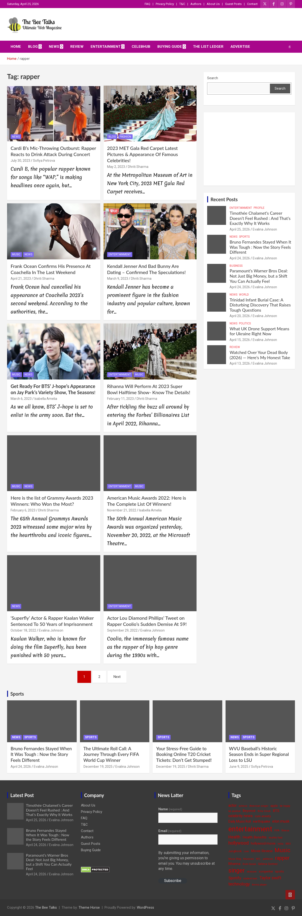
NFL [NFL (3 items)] (258, 858)
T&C (182, 4)
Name (170, 809)
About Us (213, 4)
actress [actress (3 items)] (243, 805)
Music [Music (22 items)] (282, 850)
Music (16, 254)
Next (117, 677)
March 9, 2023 (117, 278)
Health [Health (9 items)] (234, 836)
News (54, 46)
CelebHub (141, 46)
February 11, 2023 (120, 399)
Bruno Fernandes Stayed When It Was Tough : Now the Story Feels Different (260, 247)
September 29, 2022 (122, 630)
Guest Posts (233, 4)
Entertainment (106, 46)
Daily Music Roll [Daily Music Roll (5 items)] (239, 821)
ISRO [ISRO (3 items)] (288, 843)
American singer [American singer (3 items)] (258, 805)
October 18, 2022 (23, 630)
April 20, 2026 (240, 316)
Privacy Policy (165, 4)
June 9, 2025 (238, 766)
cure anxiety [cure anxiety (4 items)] (263, 816)
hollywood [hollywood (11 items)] (238, 843)
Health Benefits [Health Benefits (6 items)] (255, 837)
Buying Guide (169, 46)
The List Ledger (208, 46)
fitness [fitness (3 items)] (285, 830)
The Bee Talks (46, 907)
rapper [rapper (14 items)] (282, 858)
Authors (195, 4)
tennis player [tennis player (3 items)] (259, 884)
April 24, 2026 (240, 258)
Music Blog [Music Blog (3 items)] (234, 858)
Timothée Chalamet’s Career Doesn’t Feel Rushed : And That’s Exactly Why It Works (260, 218)
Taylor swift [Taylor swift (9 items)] (270, 877)
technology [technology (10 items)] (239, 884)
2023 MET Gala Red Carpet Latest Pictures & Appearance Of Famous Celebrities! (142, 154)
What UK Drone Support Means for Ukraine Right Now (259, 331)
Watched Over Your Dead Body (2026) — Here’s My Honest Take (260, 355)
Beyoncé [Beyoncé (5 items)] (249, 811)
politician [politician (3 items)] (268, 858)
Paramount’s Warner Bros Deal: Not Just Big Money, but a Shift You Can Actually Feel (259, 276)
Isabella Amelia (45, 399)
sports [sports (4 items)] (279, 871)
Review (77, 46)
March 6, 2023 (21, 399)
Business (236, 265)
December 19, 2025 (98, 766)
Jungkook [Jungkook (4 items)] (235, 851)
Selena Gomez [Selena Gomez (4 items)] (268, 864)
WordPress (145, 907)
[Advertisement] (249, 149)
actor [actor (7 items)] (232, 805)
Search (212, 78)
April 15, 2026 (240, 340)
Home (16, 46)
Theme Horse (89, 907)
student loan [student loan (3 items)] (250, 878)
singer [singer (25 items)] (236, 870)
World (244, 294)
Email (169, 831)
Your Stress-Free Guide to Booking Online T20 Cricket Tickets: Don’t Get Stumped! (184, 754)
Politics (245, 323)
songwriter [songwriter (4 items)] (266, 871)
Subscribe (172, 880)
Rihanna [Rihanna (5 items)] (234, 864)
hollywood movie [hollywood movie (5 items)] (263, 843)
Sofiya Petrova (44, 160)
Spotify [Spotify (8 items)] (234, 878)
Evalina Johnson (51, 630)
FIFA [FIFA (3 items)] (276, 830)
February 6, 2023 (23, 510)
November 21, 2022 (121, 510)
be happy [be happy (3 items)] (285, 805)
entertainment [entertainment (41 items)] (250, 829)
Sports (244, 236)
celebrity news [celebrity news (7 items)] (240, 816)
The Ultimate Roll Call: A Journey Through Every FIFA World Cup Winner (111, 754)
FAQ (147, 4)
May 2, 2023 (116, 167)
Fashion (125, 136)
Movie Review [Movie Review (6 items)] (262, 851)
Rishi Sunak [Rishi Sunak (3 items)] (249, 864)
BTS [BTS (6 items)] (276, 811)
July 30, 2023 (20, 160)
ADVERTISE (240, 46)
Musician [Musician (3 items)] (248, 858)
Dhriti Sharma (138, 167)
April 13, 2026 (240, 363)
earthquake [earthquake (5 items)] (261, 821)
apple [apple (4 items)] (274, 805)
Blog (33, 46)
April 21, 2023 (21, 278)
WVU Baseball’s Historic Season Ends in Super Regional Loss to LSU (259, 754)
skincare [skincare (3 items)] (252, 871)
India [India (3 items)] (280, 843)
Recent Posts (224, 199)
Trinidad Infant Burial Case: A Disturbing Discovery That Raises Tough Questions (260, 305)
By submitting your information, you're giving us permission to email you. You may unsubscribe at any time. (186, 861)
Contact (252, 4)
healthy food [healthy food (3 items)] (275, 837)
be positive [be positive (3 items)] (234, 811)
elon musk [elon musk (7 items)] (280, 821)
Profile (259, 207)
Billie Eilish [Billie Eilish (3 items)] (264, 811)
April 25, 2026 (240, 229)
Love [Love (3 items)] (246, 851)
